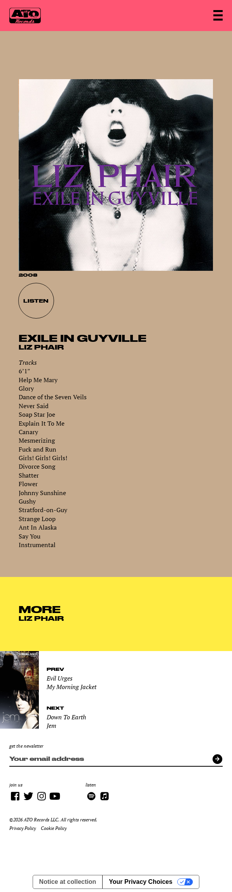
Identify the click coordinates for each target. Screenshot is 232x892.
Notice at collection (67, 881)
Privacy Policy (22, 828)
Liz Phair (41, 347)
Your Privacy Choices (140, 881)
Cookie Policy (53, 828)
